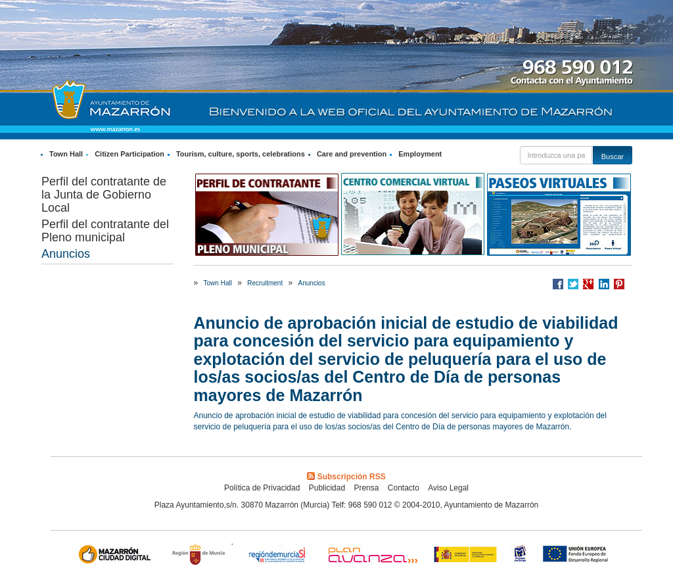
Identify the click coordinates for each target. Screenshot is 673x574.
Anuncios (65, 253)
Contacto (403, 487)
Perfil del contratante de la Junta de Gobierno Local (103, 194)
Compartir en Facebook (558, 284)
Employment (420, 154)
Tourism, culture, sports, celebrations (240, 154)
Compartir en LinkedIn (604, 284)
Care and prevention (351, 154)
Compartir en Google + (588, 284)
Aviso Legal (448, 487)
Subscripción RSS (346, 476)
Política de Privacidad (262, 487)
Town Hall (66, 154)
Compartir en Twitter (573, 284)
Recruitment (265, 283)
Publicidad (327, 487)
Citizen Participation (129, 154)
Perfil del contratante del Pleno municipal (105, 231)
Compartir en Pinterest (619, 284)
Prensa (366, 487)
